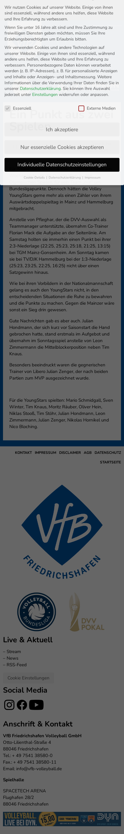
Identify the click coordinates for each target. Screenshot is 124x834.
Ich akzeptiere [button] (62, 63)
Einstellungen (45, 28)
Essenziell (18, 42)
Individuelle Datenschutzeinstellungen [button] (62, 98)
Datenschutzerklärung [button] (65, 111)
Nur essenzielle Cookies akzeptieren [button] (62, 80)
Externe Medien (97, 42)
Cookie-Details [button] (35, 111)
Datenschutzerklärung (40, 22)
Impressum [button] (93, 111)
